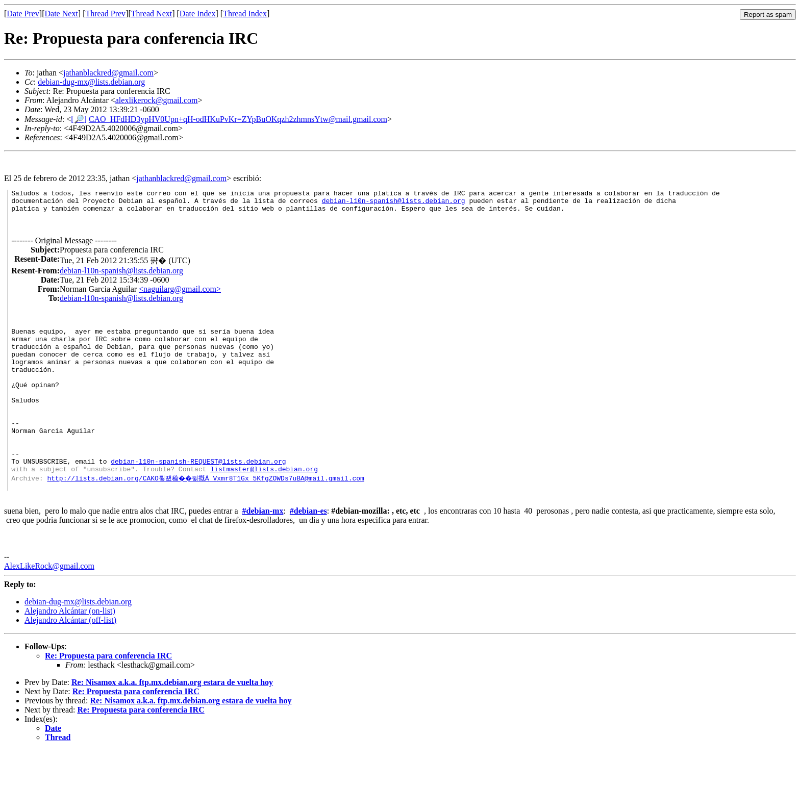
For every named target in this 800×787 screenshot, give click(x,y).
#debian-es (308, 547)
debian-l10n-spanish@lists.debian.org (393, 203)
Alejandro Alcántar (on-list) (69, 647)
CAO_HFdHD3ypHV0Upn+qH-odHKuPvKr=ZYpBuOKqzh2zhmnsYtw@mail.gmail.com (238, 119)
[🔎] (79, 119)
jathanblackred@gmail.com (108, 72)
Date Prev (23, 13)
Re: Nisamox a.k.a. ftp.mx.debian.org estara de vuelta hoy (172, 719)
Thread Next (151, 13)
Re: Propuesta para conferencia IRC (108, 692)
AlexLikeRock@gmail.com (49, 602)
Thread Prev (105, 13)
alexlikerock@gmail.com (156, 100)
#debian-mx (263, 547)
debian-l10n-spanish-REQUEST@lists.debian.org (198, 494)
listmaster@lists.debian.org (264, 504)
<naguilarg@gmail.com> (180, 295)
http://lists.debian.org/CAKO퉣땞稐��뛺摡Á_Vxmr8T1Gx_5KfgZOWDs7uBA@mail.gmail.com (207, 513)
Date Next (61, 13)
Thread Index (245, 13)
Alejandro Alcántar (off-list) (70, 656)
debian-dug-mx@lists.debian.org (91, 82)
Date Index (198, 13)
